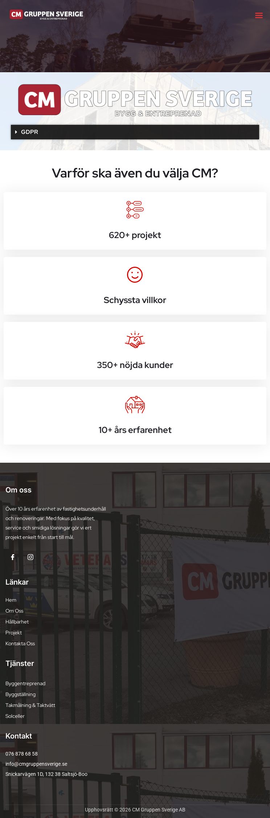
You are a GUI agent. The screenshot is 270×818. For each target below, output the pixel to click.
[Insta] (30, 558)
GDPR (29, 132)
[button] (135, 132)
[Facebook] (12, 558)
